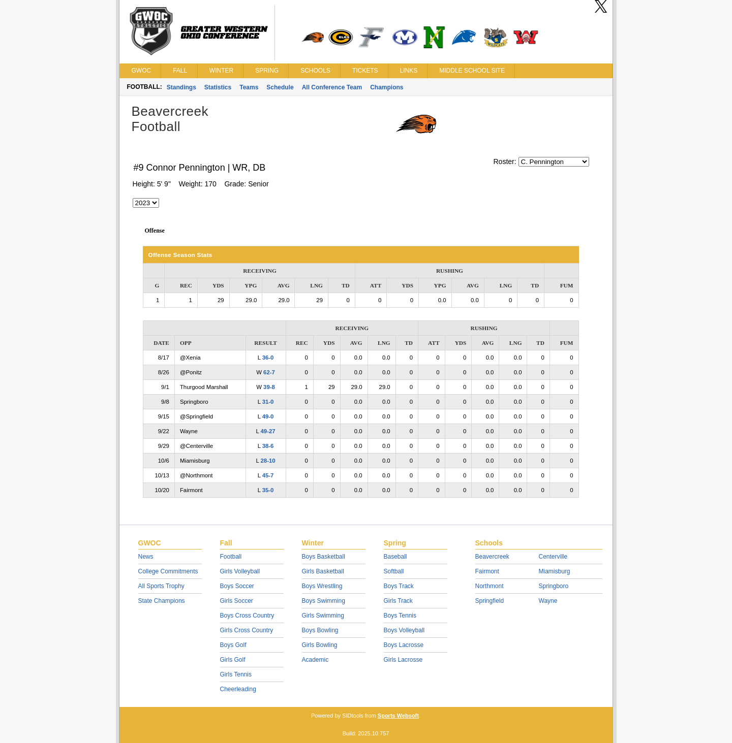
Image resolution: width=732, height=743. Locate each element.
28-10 (268, 461)
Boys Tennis (400, 615)
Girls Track (398, 600)
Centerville (553, 556)
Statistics (217, 87)
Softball (394, 571)
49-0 (268, 416)
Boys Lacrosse (404, 645)
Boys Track (399, 586)
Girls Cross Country (246, 630)
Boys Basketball (323, 556)
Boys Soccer (237, 586)
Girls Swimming (323, 615)
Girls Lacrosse (403, 659)
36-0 (268, 357)
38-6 (268, 446)
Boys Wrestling (322, 586)
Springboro (554, 586)
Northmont (489, 586)
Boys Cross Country (247, 615)
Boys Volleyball (404, 630)
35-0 (268, 490)
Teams (248, 87)
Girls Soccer (236, 600)
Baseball (395, 556)
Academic (315, 659)
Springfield (489, 600)
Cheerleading (238, 689)
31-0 (268, 402)
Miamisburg (554, 571)
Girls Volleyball (240, 571)
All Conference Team (332, 87)
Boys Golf (233, 645)
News (146, 556)
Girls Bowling (320, 645)
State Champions (161, 600)
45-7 (268, 475)
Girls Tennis (236, 674)
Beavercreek (492, 556)
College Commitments (168, 571)
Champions (386, 87)
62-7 (269, 372)
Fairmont (487, 571)
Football (231, 556)
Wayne (548, 600)
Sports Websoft (398, 716)
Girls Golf (233, 659)
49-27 (268, 431)
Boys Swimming (323, 600)
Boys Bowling (320, 630)
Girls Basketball (323, 571)
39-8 (269, 387)
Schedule (279, 87)
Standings (181, 87)
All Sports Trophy (161, 586)
